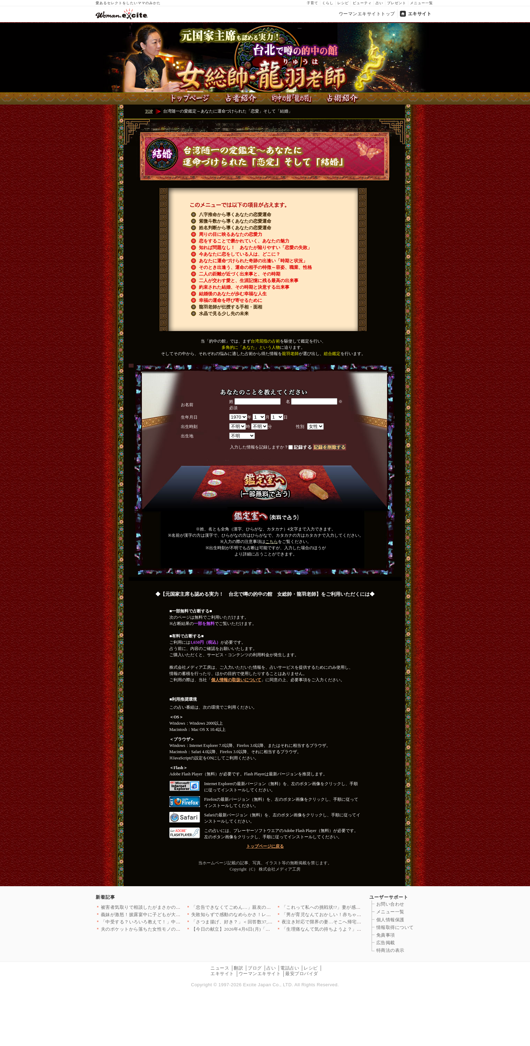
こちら (271, 541)
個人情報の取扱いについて (236, 679)
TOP (149, 111)
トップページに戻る (265, 846)
